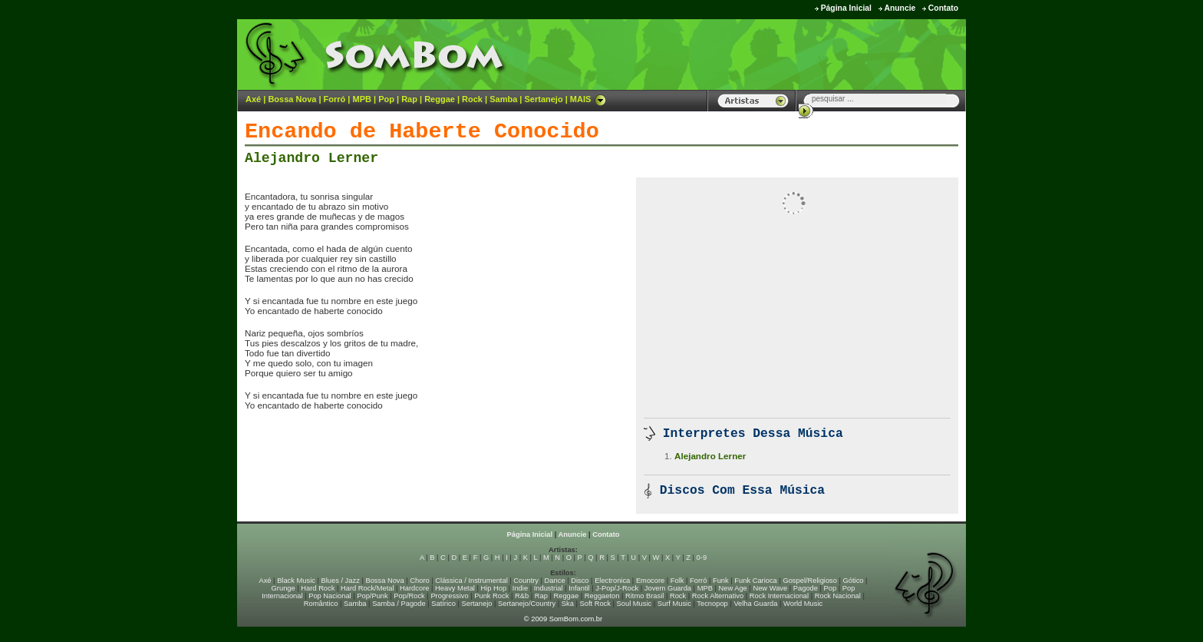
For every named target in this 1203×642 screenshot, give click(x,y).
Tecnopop (712, 603)
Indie (520, 588)
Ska (568, 603)
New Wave (770, 588)
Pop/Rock (409, 596)
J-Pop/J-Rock (616, 588)
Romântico (321, 603)
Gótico (853, 580)
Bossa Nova (292, 99)
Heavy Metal (455, 588)
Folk (677, 580)
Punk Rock (491, 596)
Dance (555, 580)
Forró (335, 99)
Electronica (612, 580)
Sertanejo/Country (526, 603)
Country (526, 580)
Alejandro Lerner (311, 158)
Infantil (579, 588)
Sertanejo (543, 99)
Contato (943, 8)
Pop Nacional (329, 596)
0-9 (702, 557)
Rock (472, 99)
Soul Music (634, 603)
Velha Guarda (755, 603)
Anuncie (899, 8)
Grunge (283, 588)
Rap (409, 99)
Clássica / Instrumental (471, 580)
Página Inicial (846, 8)
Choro (419, 580)
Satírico (443, 603)
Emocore (650, 580)
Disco (579, 580)
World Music (802, 603)
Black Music (296, 580)
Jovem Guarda (667, 588)
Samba (503, 99)
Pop (386, 99)
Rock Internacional (779, 596)
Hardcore (414, 588)
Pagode (805, 588)
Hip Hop (494, 588)
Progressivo (449, 596)
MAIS (588, 99)
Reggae (439, 99)
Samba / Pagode (399, 603)
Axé (253, 99)
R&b (522, 596)
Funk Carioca (755, 580)
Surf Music (674, 603)
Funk (721, 580)
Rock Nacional (838, 596)
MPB (362, 99)
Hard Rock (318, 588)
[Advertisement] (774, 54)
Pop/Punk (372, 596)
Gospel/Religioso (810, 580)
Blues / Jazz (340, 580)
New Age (732, 588)
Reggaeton (602, 596)
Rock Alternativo (717, 596)
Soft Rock (595, 603)
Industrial (548, 588)
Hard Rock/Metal (367, 588)
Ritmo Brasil (644, 596)
